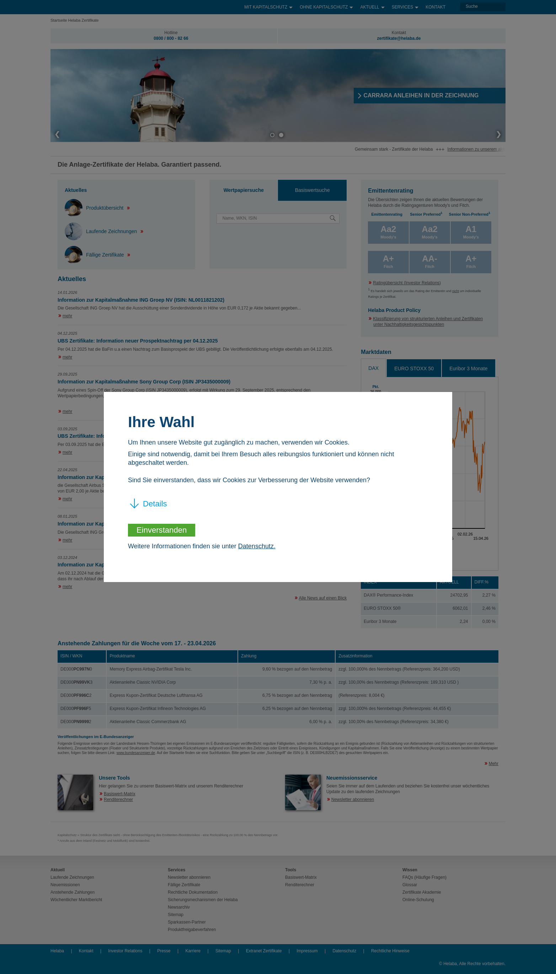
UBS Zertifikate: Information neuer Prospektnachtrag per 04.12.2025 (138, 341)
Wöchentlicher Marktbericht (76, 899)
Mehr (493, 763)
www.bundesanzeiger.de (136, 753)
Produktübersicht (95, 208)
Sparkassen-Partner (187, 922)
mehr (67, 315)
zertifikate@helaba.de (399, 38)
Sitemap (175, 914)
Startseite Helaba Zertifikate (74, 20)
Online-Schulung (418, 899)
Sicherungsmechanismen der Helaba (203, 899)
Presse (163, 950)
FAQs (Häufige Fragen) (424, 877)
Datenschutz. (257, 546)
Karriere (193, 950)
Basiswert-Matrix (119, 793)
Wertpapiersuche (244, 190)
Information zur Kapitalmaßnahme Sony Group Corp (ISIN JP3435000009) (144, 381)
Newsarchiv (179, 907)
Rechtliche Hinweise (390, 950)
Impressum (306, 950)
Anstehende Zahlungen (72, 892)
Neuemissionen (65, 884)
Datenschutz (344, 950)
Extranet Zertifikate (264, 950)
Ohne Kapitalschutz (326, 5)
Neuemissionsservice (351, 778)
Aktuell (372, 5)
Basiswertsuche (312, 190)
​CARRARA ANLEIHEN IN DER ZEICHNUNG (423, 95)
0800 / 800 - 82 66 (171, 38)
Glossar (409, 884)
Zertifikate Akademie (421, 892)
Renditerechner (118, 799)
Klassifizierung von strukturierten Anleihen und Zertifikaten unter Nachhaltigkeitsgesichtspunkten (428, 321)
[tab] (243, 190)
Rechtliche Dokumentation (193, 892)
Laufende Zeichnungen (101, 231)
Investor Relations (125, 950)
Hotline (170, 32)
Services (405, 5)
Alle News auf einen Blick (323, 598)
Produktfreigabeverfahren (192, 929)
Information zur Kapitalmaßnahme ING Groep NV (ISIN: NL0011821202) (141, 300)
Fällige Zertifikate (95, 255)
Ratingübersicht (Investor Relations (406, 282)
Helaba (57, 950)
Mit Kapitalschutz (268, 5)
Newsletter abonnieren (352, 799)
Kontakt (435, 7)
